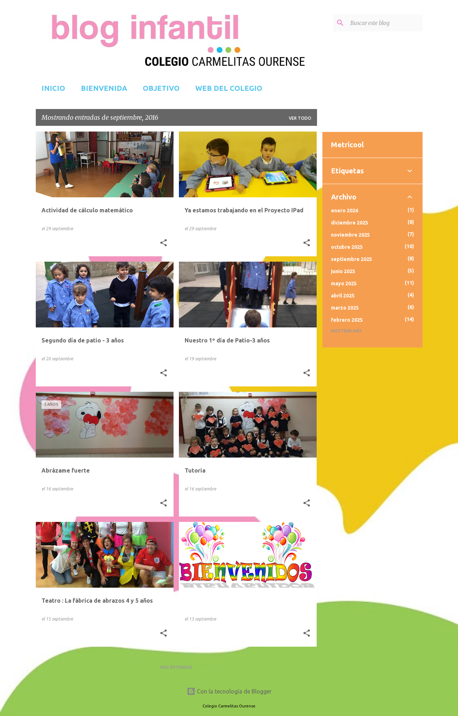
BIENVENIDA (104, 88)
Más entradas (176, 667)
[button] (163, 243)
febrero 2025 (347, 320)
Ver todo (300, 118)
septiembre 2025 (351, 259)
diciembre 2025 (349, 223)
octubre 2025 (347, 247)
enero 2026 (344, 210)
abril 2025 (343, 295)
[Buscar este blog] (385, 22)
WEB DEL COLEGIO (228, 88)
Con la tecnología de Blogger (229, 691)
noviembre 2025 (350, 235)
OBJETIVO (161, 88)
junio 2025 (343, 271)
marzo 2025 (345, 308)
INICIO (53, 88)
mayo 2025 (344, 283)
